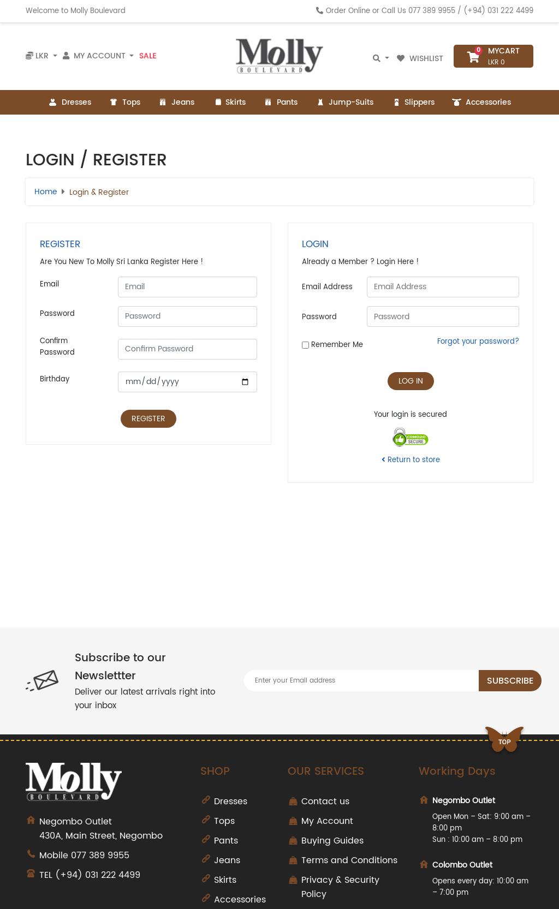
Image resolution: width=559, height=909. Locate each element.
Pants (280, 102)
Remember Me (332, 345)
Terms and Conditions (349, 860)
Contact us (325, 801)
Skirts (229, 102)
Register (148, 418)
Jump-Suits (344, 102)
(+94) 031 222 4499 (498, 11)
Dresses (69, 102)
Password (57, 314)
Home (45, 192)
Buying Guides (332, 841)
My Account (327, 821)
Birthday (54, 379)
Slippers (413, 102)
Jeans (176, 102)
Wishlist (421, 58)
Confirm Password (57, 347)
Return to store (411, 460)
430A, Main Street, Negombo (111, 829)
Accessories (481, 102)
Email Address (327, 287)
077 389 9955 (431, 11)
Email (49, 284)
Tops (124, 102)
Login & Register (99, 192)
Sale (147, 56)
